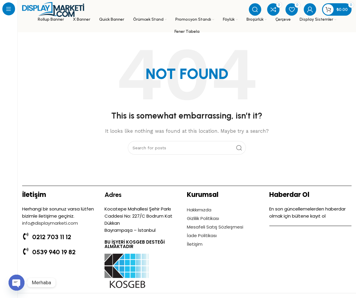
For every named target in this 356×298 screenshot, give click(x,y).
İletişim (195, 244)
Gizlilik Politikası (203, 218)
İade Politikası (202, 235)
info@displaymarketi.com (50, 223)
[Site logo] (53, 9)
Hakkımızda (199, 210)
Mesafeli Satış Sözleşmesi (215, 227)
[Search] (255, 9)
